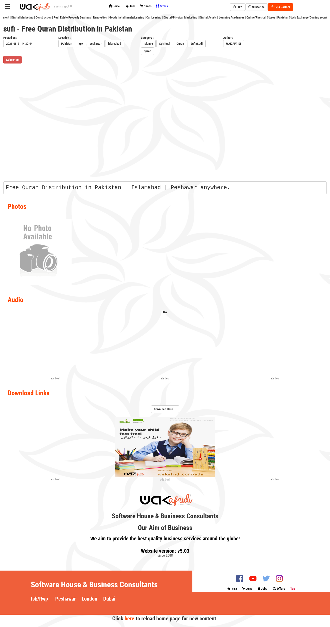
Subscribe (256, 7)
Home (114, 6)
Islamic (148, 43)
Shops (145, 6)
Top (292, 588)
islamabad (114, 43)
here (129, 618)
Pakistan (66, 43)
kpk (81, 43)
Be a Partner (280, 7)
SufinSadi (196, 43)
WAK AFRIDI (233, 43)
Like (237, 7)
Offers (162, 6)
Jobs (130, 6)
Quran (180, 43)
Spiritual (164, 43)
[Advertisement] (55, 346)
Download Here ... (165, 409)
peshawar (96, 43)
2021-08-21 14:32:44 (19, 43)
